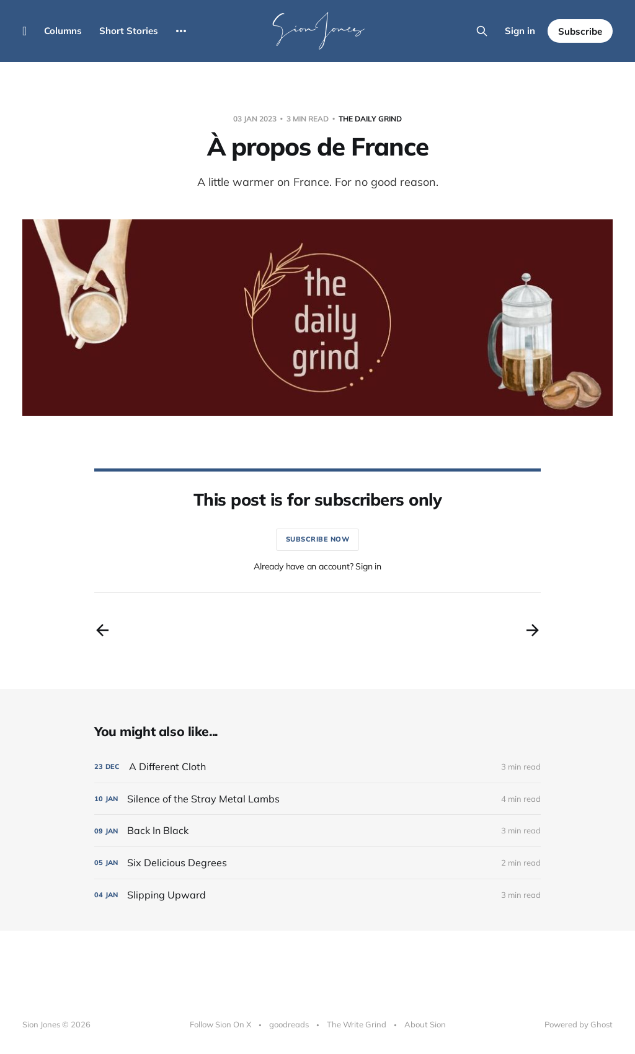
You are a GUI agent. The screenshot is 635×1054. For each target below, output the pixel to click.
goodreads (289, 1024)
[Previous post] (102, 630)
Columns (63, 31)
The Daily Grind (370, 118)
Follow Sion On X (220, 1024)
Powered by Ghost (578, 1024)
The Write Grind (356, 1024)
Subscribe (580, 31)
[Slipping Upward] (317, 895)
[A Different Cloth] (317, 767)
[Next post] (533, 630)
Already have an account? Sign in (317, 566)
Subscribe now (318, 539)
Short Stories (128, 31)
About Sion (425, 1024)
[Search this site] (482, 31)
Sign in (520, 31)
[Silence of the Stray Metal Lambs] (317, 799)
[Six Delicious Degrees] (317, 863)
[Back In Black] (317, 830)
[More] (181, 31)
